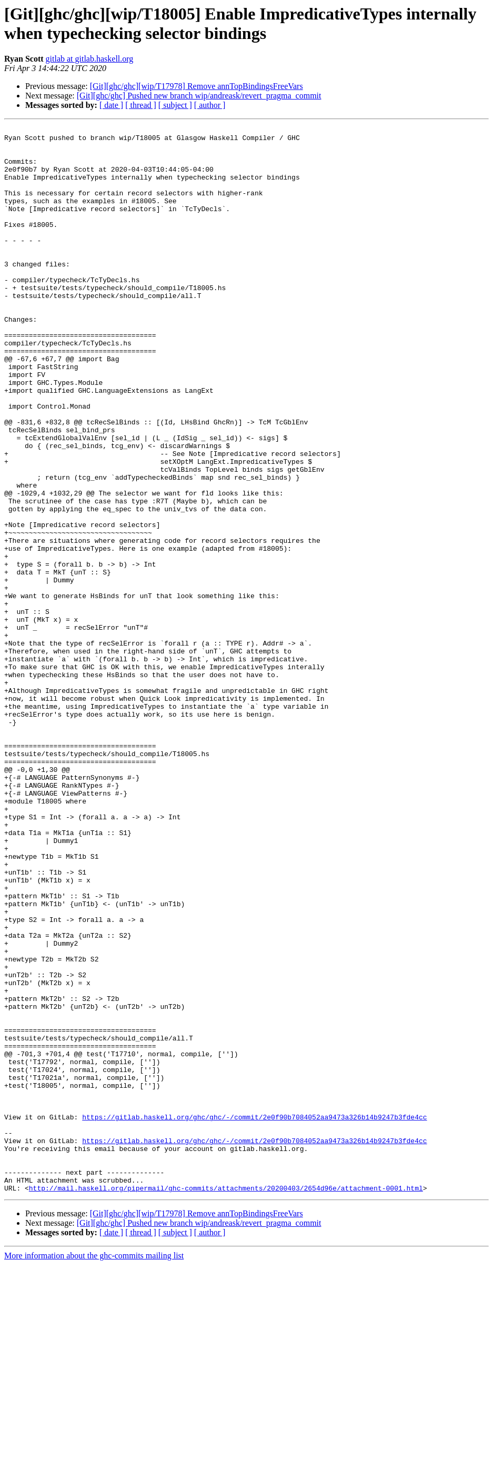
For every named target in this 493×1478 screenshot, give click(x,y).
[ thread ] (140, 105)
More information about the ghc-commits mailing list (94, 1468)
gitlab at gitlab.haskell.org (90, 58)
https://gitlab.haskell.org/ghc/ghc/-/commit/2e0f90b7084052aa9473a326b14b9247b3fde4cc (254, 1316)
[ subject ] (175, 105)
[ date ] (111, 105)
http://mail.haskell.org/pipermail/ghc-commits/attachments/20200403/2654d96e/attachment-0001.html (226, 1401)
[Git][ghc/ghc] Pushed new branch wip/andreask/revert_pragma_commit (199, 95)
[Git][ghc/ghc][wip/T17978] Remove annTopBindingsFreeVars (196, 86)
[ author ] (210, 105)
